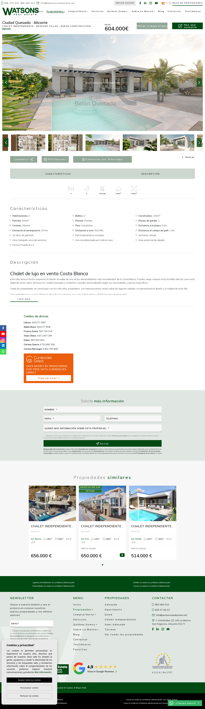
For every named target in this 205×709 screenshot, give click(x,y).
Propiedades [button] (55, 11)
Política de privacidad (120, 436)
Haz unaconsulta (187, 26)
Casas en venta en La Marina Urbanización (151, 586)
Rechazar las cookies (29, 695)
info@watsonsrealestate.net (56, 3)
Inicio (39, 11)
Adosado (111, 604)
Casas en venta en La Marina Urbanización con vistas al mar (151, 699)
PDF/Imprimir (55, 159)
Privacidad (58, 687)
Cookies (69, 687)
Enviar (102, 443)
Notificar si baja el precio (152, 25)
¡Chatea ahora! (184, 703)
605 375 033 (10, 3)
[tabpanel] (52, 523)
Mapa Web (81, 687)
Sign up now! (48, 378)
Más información (43, 672)
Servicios (98, 11)
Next (199, 82)
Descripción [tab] (150, 173)
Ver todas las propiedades (124, 634)
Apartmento (113, 609)
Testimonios (193, 11)
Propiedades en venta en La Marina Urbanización (53, 586)
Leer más (24, 299)
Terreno (110, 629)
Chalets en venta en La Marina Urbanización (151, 582)
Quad (108, 614)
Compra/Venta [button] (77, 11)
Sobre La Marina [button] (142, 11)
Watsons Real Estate (20, 11)
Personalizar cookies (29, 687)
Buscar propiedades (188, 3)
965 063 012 (28, 3)
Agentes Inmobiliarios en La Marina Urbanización (53, 582)
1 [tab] (102, 565)
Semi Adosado (115, 624)
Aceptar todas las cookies (29, 680)
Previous (6, 82)
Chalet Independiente (120, 619)
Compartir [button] (24, 159)
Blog (161, 11)
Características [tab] (58, 173)
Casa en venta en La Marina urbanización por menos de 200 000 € (152, 703)
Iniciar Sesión (125, 3)
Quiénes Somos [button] (117, 11)
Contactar (174, 11)
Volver (188, 157)
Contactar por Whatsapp (102, 159)
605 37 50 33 (161, 609)
